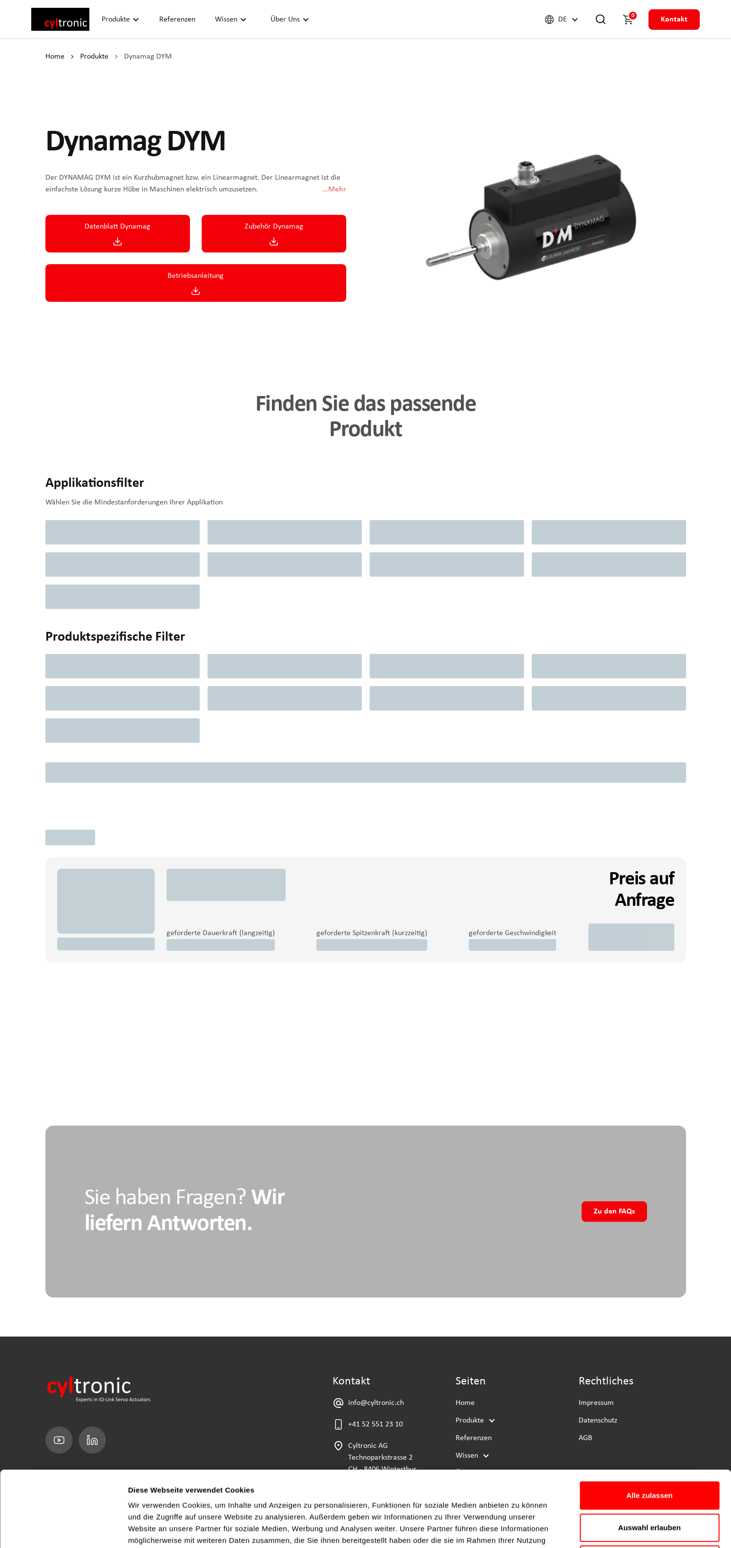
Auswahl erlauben (649, 1452)
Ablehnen (649, 1484)
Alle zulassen (649, 1420)
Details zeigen (519, 1529)
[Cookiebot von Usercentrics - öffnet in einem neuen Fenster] (63, 1529)
